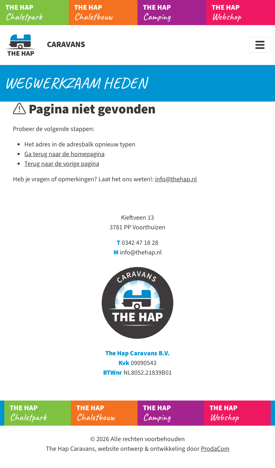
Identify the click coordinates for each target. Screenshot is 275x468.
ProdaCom (215, 448)
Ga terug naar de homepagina (64, 154)
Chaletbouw (106, 13)
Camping (174, 13)
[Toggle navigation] (260, 45)
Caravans (44, 44)
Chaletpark (37, 13)
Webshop (243, 13)
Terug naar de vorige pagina (61, 163)
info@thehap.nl (176, 179)
